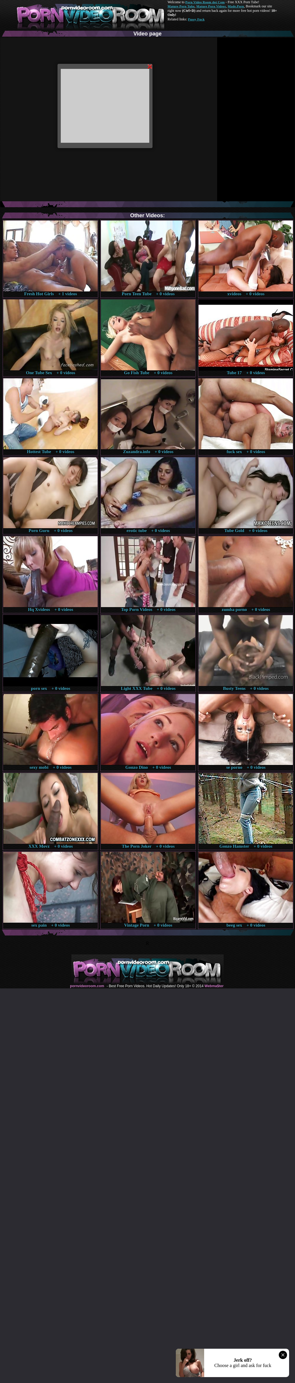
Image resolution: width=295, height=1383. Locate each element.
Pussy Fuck (196, 19)
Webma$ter (213, 986)
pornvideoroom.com (87, 986)
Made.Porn (236, 6)
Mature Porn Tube (181, 6)
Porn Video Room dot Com (204, 2)
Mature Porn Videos (211, 6)
